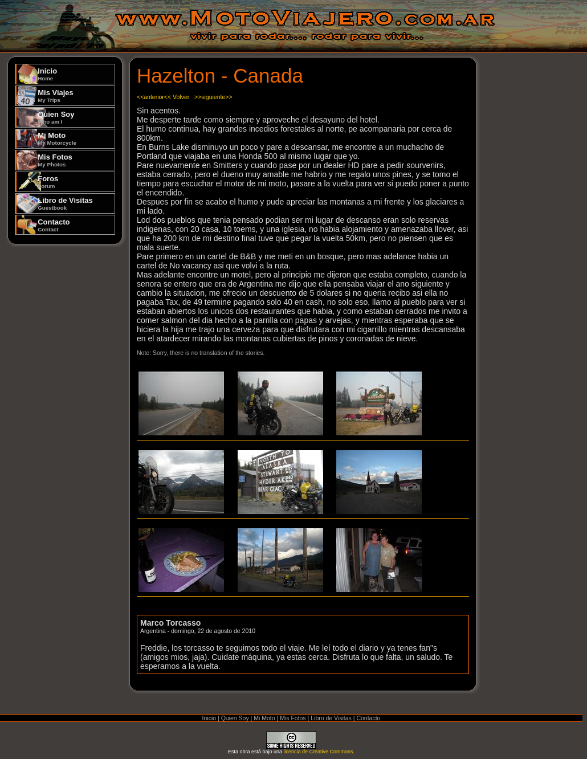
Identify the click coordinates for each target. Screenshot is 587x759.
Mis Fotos (55, 160)
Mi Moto (57, 138)
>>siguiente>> (213, 96)
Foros (48, 181)
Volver (181, 96)
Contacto (54, 225)
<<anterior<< (154, 96)
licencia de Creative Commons (318, 751)
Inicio (47, 74)
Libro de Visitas (65, 203)
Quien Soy (56, 117)
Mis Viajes (56, 95)
